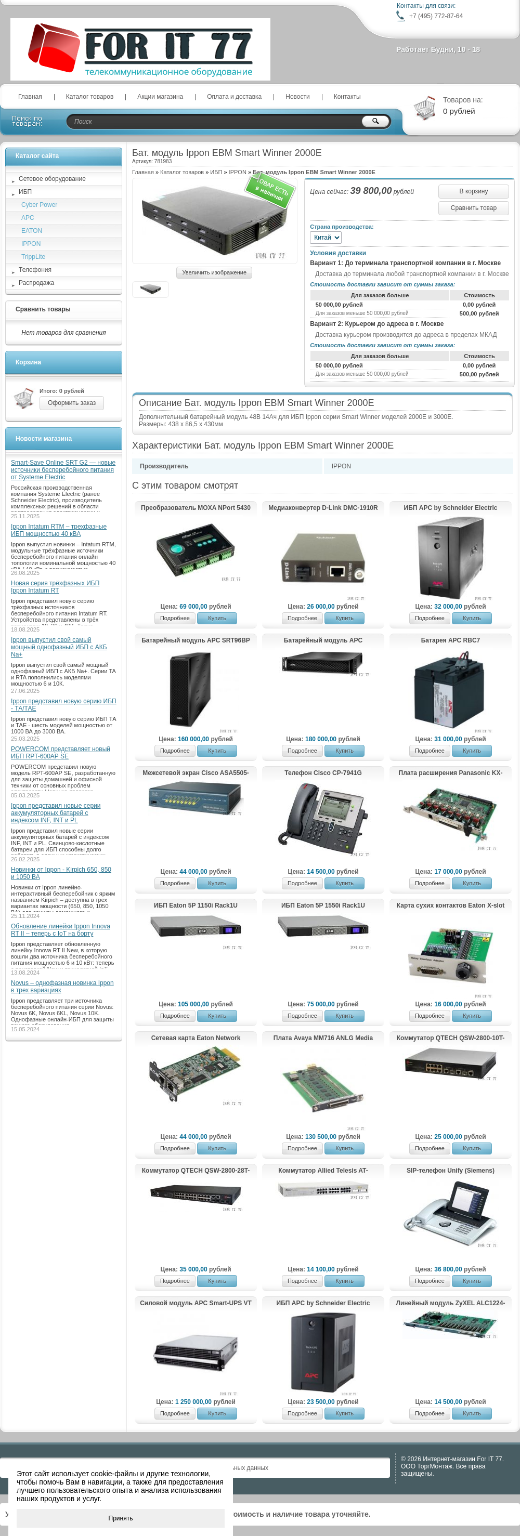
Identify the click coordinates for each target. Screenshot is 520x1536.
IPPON (237, 172)
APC (27, 217)
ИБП (216, 172)
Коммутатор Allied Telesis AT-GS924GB (323, 1171)
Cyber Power (39, 204)
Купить (217, 618)
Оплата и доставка (234, 96)
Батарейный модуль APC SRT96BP (195, 640)
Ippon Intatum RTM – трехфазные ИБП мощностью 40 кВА (59, 530)
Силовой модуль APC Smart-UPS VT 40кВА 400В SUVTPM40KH (196, 1303)
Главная (30, 96)
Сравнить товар (474, 208)
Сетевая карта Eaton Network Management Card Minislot (196, 1038)
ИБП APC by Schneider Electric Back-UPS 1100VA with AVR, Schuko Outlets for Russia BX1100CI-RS (450, 508)
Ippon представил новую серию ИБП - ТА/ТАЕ (63, 705)
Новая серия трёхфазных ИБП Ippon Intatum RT (55, 587)
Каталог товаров (90, 96)
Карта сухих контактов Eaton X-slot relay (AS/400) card (451, 906)
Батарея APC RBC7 (450, 640)
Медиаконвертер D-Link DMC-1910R (323, 507)
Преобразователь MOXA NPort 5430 (196, 507)
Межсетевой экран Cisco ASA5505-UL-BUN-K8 (195, 773)
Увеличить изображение (214, 272)
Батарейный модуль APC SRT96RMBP (323, 641)
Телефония (35, 269)
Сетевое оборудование (52, 178)
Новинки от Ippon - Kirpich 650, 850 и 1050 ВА (61, 873)
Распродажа (36, 282)
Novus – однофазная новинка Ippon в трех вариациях (62, 986)
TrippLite (33, 256)
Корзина (28, 362)
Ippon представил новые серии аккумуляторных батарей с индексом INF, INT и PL (55, 813)
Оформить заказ (72, 402)
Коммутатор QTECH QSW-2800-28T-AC (196, 1171)
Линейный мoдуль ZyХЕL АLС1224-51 (450, 1303)
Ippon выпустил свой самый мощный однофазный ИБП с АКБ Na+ (59, 647)
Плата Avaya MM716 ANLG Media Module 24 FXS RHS (323, 1038)
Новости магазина (44, 438)
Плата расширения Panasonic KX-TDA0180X (451, 773)
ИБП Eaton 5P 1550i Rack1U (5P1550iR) (323, 906)
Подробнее (175, 618)
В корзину (474, 191)
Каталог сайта (37, 156)
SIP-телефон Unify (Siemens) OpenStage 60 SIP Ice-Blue (451, 1171)
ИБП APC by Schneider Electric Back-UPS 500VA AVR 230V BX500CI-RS (323, 1303)
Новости (297, 96)
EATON (31, 230)
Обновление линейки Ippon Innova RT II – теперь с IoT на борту (60, 930)
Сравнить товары (43, 309)
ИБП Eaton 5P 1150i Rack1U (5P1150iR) (196, 906)
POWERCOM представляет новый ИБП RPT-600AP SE (60, 752)
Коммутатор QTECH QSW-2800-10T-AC (451, 1038)
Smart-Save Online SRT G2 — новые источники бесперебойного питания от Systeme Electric (63, 470)
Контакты (347, 96)
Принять (121, 1518)
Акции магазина (160, 96)
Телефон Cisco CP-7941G (323, 773)
